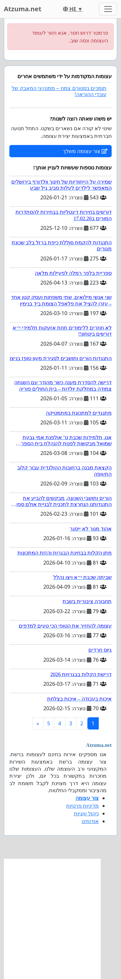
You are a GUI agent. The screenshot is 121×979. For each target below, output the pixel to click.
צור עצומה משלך (85, 151)
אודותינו (90, 821)
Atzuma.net (22, 9)
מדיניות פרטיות (82, 805)
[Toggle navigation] (108, 9)
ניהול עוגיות (86, 813)
